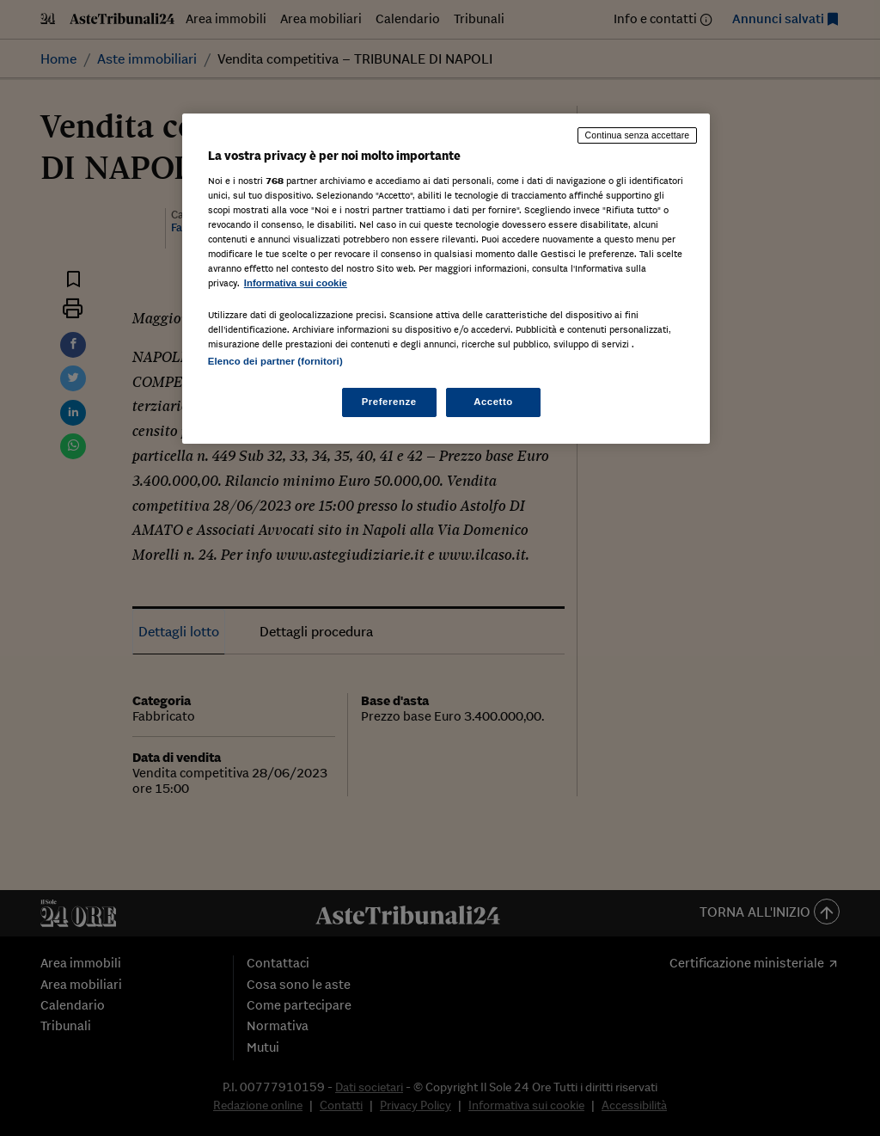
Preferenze (389, 401)
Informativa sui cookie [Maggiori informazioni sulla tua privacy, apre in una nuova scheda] (295, 283)
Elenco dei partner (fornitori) (275, 361)
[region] (446, 279)
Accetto (493, 401)
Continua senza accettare (637, 135)
